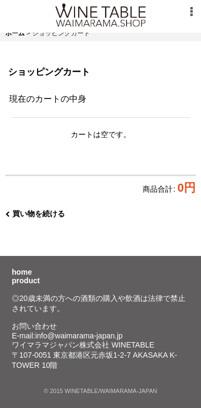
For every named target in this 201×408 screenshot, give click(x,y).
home (22, 272)
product (26, 280)
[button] (191, 12)
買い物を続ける (35, 213)
